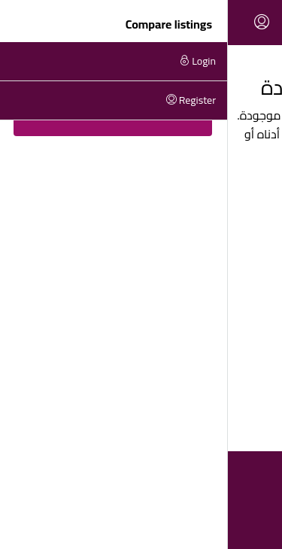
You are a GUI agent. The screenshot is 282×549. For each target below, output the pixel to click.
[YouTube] (113, 521)
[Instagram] (141, 521)
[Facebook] (169, 521)
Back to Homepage (141, 190)
